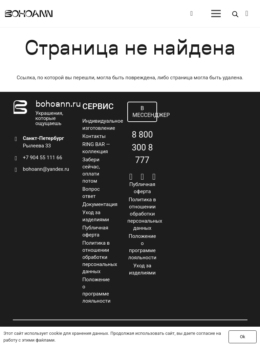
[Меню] (216, 13)
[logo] (28, 13)
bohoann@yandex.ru (46, 169)
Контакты (94, 136)
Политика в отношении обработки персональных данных (99, 257)
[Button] (191, 13)
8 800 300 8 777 (142, 147)
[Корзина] (247, 13)
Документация (99, 204)
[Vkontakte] (130, 176)
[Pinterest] (153, 176)
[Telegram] (142, 176)
